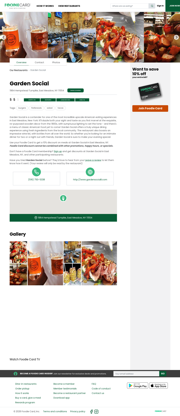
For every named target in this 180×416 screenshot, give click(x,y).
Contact (39, 62)
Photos (56, 62)
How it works (22, 393)
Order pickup (22, 388)
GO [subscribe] (163, 373)
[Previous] (3, 37)
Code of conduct (101, 388)
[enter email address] (136, 373)
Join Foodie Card (150, 108)
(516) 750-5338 (36, 179)
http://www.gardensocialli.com (90, 179)
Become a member (64, 383)
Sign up (58, 151)
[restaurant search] (129, 5)
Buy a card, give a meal (28, 397)
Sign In (160, 5)
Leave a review (75, 90)
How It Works (45, 6)
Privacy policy (77, 411)
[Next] (176, 37)
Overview (21, 62)
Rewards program (25, 402)
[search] (152, 5)
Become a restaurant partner (69, 393)
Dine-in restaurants (26, 383)
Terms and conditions (55, 411)
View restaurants (69, 6)
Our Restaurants (19, 70)
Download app (61, 397)
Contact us (98, 393)
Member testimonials (65, 388)
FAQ (94, 383)
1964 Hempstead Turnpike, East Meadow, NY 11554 (65, 217)
